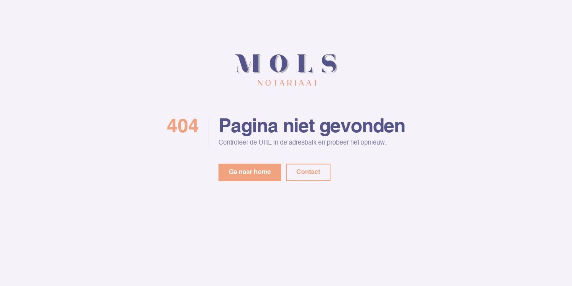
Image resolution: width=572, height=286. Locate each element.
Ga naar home (250, 172)
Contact (308, 172)
